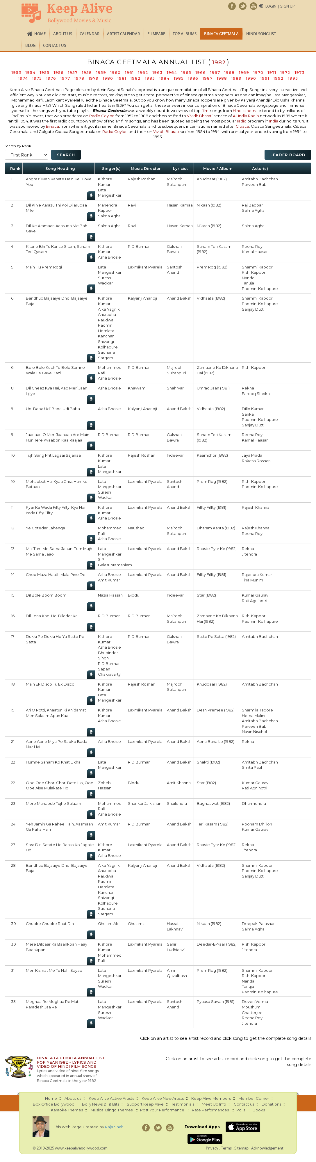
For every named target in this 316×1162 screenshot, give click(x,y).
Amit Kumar (109, 580)
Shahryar (175, 388)
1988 (222, 78)
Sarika (248, 414)
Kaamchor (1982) (212, 455)
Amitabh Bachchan (260, 179)
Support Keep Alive (145, 1104)
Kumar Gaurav (255, 595)
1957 (73, 72)
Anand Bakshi (179, 298)
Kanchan (106, 336)
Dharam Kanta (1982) (216, 528)
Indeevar (175, 455)
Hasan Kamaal (180, 205)
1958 (87, 72)
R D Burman (139, 246)
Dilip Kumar (253, 408)
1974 (23, 78)
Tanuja (248, 283)
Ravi (132, 205)
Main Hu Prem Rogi (44, 267)
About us (62, 33)
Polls (240, 1110)
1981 (121, 78)
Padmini (105, 325)
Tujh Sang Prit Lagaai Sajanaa (53, 455)
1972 (285, 72)
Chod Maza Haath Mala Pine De (55, 574)
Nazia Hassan (110, 595)
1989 (236, 78)
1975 (37, 78)
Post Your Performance (162, 1110)
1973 (299, 72)
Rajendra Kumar (257, 574)
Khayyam (136, 388)
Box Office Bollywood (53, 1104)
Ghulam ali (137, 923)
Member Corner (253, 1098)
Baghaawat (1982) (213, 803)
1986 (193, 78)
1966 (201, 72)
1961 (129, 72)
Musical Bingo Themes (111, 1110)
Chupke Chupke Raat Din (50, 923)
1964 (172, 72)
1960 (115, 72)
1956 (59, 72)
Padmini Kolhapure (260, 288)
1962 (143, 72)
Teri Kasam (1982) (212, 824)
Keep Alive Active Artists (111, 1098)
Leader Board (288, 154)
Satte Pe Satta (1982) (216, 636)
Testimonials (182, 1104)
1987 (208, 78)
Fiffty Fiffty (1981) (211, 507)
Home (40, 33)
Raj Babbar (252, 205)
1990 (251, 78)
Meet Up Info (214, 1104)
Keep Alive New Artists (163, 1098)
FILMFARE (156, 33)
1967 (215, 72)
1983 (150, 78)
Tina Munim (252, 580)
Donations (271, 1104)
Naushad (136, 528)
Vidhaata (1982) (211, 298)
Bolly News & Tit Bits (100, 1104)
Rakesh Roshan (256, 460)
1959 (101, 72)
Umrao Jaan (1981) (213, 388)
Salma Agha (109, 215)
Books (259, 1110)
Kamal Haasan (255, 251)
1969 (244, 72)
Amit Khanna (179, 782)
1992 (279, 78)
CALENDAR (89, 33)
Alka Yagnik (109, 309)
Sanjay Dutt (253, 309)
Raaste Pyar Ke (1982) (217, 548)
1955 (44, 72)
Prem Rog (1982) (212, 267)
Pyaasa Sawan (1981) (215, 1001)
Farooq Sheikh (256, 393)
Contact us (54, 45)
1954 (30, 72)
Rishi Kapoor (253, 272)
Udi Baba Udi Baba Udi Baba (53, 408)
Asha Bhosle (109, 257)
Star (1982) (206, 595)
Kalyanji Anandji (142, 298)
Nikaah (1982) (209, 205)
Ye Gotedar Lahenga (45, 528)
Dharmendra (254, 803)
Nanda (248, 277)
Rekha (248, 388)
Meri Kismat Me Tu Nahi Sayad (54, 970)
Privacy (212, 1148)
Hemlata (106, 330)
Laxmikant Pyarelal (145, 267)
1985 (179, 78)
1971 (272, 72)
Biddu (133, 595)
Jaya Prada (252, 455)
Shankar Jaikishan (144, 803)
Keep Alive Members (211, 1098)
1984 (164, 78)
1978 (79, 78)
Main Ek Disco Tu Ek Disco (50, 684)
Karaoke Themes (67, 1110)
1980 (108, 78)
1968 (229, 72)
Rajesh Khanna (255, 507)
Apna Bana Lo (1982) (215, 741)
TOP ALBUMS (185, 33)
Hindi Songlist (261, 33)
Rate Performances (210, 1110)
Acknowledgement (267, 1148)
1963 (158, 72)
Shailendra (177, 803)
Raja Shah (114, 1126)
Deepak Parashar (258, 923)
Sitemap (241, 1148)
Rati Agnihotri (254, 600)
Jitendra (249, 554)
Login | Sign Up (280, 6)
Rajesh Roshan (141, 179)
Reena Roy (252, 246)
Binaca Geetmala (221, 33)
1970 (258, 72)
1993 (293, 78)
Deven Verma (255, 1001)
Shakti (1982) (208, 762)
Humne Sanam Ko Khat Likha (53, 762)
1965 (186, 72)
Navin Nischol (254, 731)
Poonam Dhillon (257, 824)
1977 (65, 78)
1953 (16, 72)
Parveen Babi (254, 184)
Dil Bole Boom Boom (46, 595)
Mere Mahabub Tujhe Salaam (53, 803)
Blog (30, 45)
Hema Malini (253, 715)
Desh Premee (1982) (216, 710)
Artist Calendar (123, 33)
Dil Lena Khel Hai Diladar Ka (52, 615)
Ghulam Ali (108, 923)
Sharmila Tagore (257, 710)
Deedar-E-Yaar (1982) (217, 944)
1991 (264, 78)
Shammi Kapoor (257, 267)
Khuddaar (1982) (212, 179)
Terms (226, 1148)
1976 (51, 78)
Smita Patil (252, 767)
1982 (136, 78)
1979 (94, 78)
